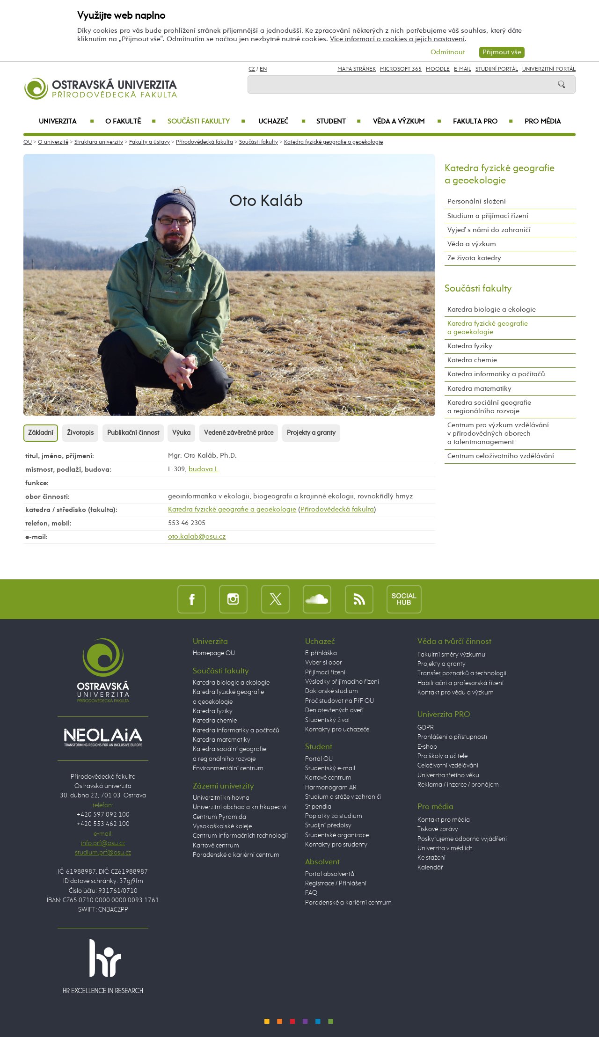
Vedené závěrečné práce (238, 433)
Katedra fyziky (469, 346)
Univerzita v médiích (445, 848)
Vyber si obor (323, 662)
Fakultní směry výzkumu (451, 654)
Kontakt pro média (443, 820)
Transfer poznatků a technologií (461, 673)
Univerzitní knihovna (221, 798)
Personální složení (476, 201)
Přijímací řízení (325, 672)
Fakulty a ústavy (149, 142)
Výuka (181, 433)
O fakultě (130, 121)
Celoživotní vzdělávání (447, 765)
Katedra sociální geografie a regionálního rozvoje (489, 407)
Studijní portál (496, 69)
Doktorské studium (331, 691)
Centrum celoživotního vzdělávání (500, 456)
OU (27, 142)
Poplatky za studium (333, 816)
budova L (204, 469)
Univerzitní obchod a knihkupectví (239, 807)
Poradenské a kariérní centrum (236, 855)
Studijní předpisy (328, 825)
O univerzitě (53, 142)
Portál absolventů (329, 874)
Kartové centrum (216, 845)
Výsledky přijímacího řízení (342, 682)
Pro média (543, 121)
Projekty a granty (311, 433)
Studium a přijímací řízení (487, 215)
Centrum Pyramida (219, 817)
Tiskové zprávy (437, 829)
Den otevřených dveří (334, 710)
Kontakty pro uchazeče (337, 729)
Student (338, 121)
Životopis (80, 433)
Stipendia (318, 806)
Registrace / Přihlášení (335, 883)
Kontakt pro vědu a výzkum (455, 692)
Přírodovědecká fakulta (204, 142)
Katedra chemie (472, 360)
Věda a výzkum (407, 121)
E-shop (427, 747)
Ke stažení (431, 857)
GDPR (425, 727)
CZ (251, 69)
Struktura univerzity (98, 142)
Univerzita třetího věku (448, 775)
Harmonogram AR (331, 787)
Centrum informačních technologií (240, 836)
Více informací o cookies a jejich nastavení (397, 39)
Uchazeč (282, 121)
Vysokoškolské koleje (222, 826)
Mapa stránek (356, 69)
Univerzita (66, 121)
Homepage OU (214, 653)
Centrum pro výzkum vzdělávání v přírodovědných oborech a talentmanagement (498, 433)
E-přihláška (321, 653)
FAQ (311, 893)
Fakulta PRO (483, 121)
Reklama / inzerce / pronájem (458, 784)
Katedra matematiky (479, 388)
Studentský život (327, 720)
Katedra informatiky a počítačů (496, 374)
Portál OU (319, 759)
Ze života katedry (474, 258)
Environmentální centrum (228, 768)
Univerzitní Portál (549, 69)
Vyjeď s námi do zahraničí (489, 230)
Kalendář (430, 867)
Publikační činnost (133, 433)
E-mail (462, 69)
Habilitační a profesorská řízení (460, 683)
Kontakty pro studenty (336, 844)
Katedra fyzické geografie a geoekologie (333, 142)
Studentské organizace (337, 835)
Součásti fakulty (206, 121)
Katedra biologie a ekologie (491, 309)
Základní (40, 433)
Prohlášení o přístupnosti (452, 737)
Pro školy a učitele (442, 756)
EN (263, 69)
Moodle (438, 69)
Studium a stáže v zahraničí (343, 797)
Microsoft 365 (401, 69)
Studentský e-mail (330, 768)
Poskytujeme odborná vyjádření (462, 839)
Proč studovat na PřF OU (339, 701)
